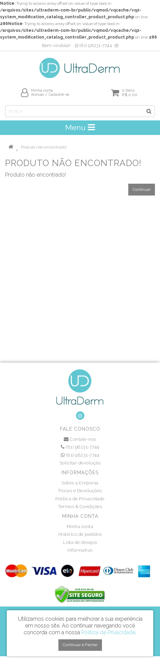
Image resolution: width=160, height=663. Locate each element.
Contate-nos (80, 439)
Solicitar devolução (80, 462)
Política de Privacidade (80, 498)
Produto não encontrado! (43, 147)
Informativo (80, 550)
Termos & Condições (80, 506)
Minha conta (80, 526)
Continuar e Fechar (80, 644)
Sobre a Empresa (80, 482)
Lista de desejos (80, 542)
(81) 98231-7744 (93, 45)
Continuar (142, 189)
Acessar (37, 94)
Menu (80, 127)
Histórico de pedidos (80, 534)
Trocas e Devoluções (80, 490)
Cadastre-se (59, 94)
